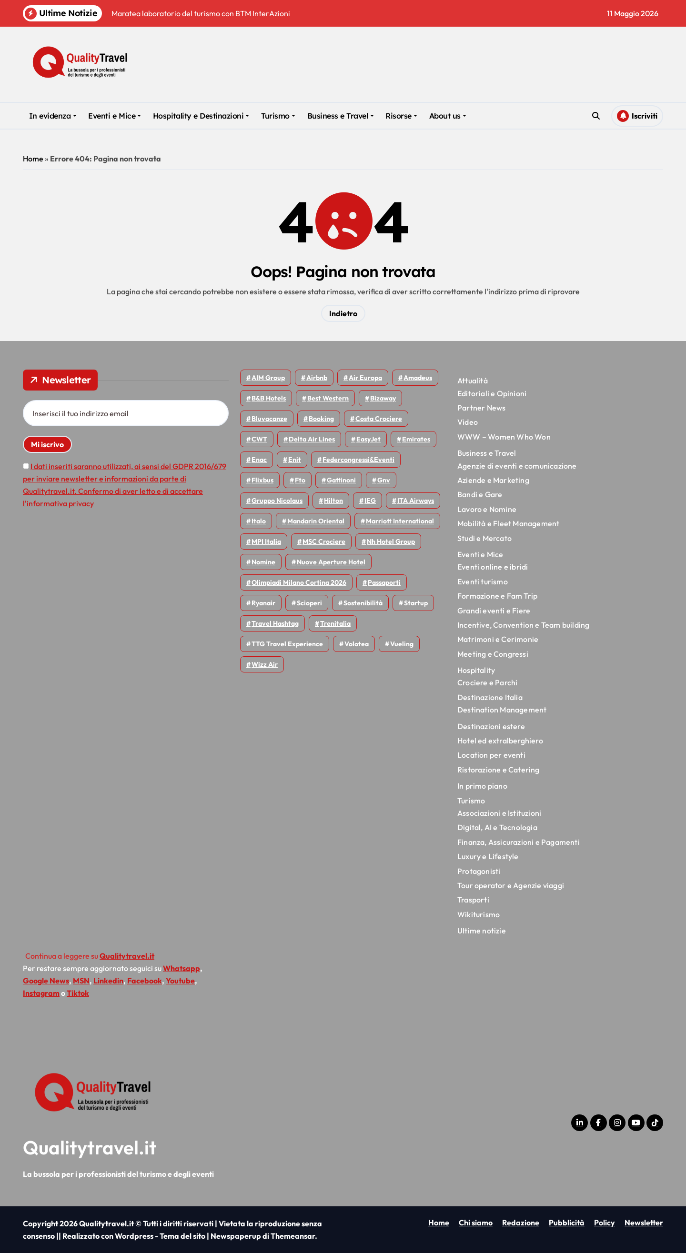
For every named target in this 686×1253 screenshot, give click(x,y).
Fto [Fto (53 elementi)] (300, 480)
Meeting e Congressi (492, 654)
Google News (46, 980)
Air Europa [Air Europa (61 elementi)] (365, 377)
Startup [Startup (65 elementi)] (416, 603)
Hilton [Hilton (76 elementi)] (333, 500)
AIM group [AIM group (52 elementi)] (268, 377)
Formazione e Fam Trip (497, 596)
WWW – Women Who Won (504, 436)
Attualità (472, 380)
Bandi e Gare (479, 494)
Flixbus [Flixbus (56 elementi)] (262, 480)
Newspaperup (236, 1236)
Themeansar (293, 1236)
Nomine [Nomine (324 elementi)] (263, 562)
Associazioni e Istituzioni (499, 813)
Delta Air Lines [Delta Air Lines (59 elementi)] (312, 439)
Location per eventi (491, 755)
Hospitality (476, 670)
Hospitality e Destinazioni (201, 115)
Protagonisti (478, 871)
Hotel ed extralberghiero (500, 740)
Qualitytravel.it (90, 1147)
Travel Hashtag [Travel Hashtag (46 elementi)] (275, 623)
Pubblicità (567, 1222)
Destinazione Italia (490, 697)
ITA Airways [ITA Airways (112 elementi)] (415, 500)
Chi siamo (476, 1222)
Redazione (520, 1222)
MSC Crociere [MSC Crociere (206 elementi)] (324, 541)
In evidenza (53, 115)
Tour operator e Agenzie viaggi (510, 885)
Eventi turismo (482, 581)
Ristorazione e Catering (498, 769)
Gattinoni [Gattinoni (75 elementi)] (341, 480)
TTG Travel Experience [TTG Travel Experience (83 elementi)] (287, 644)
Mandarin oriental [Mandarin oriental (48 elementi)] (315, 521)
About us (447, 115)
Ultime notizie (481, 930)
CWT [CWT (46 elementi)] (259, 439)
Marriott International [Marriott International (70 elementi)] (400, 521)
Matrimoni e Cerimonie (497, 639)
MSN (81, 980)
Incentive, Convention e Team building (523, 625)
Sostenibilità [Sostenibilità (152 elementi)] (363, 603)
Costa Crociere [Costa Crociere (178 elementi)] (378, 418)
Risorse (401, 115)
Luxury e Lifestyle (488, 856)
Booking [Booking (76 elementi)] (321, 418)
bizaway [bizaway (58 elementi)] (383, 398)
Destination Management (501, 709)
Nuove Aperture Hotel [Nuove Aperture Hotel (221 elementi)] (331, 562)
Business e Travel (340, 115)
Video (467, 422)
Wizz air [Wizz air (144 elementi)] (265, 664)
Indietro (343, 313)
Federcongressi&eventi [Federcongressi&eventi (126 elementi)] (358, 459)
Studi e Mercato (484, 538)
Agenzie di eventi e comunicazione (517, 466)
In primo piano (482, 786)
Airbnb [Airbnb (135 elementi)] (316, 377)
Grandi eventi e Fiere (493, 610)
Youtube (180, 980)
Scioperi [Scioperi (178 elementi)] (309, 603)
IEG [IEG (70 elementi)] (370, 500)
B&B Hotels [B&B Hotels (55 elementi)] (269, 398)
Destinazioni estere (491, 726)
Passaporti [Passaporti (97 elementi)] (384, 582)
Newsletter (644, 1222)
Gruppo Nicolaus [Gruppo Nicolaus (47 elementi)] (277, 500)
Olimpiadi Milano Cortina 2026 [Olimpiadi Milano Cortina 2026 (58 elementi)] (299, 582)
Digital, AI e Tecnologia (497, 827)
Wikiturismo (478, 914)
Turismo (278, 115)
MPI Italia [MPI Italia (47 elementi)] (266, 541)
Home (33, 158)
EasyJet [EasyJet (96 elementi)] (368, 439)
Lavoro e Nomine (486, 509)
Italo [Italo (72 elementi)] (259, 521)
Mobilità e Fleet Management (508, 523)
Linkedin (108, 980)
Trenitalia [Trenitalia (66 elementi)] (335, 623)
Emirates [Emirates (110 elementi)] (416, 439)
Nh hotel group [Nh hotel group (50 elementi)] (391, 541)
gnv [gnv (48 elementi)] (383, 480)
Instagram (41, 993)
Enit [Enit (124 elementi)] (294, 459)
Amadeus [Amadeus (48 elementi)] (418, 377)
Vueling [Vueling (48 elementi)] (402, 644)
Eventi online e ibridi (492, 566)
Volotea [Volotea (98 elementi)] (356, 644)
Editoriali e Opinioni (491, 393)
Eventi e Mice (114, 115)
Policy (604, 1222)
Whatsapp (181, 968)
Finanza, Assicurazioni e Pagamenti (518, 842)
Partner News (481, 407)
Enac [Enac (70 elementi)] (259, 459)
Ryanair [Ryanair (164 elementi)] (263, 603)
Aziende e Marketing (493, 480)
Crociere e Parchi (487, 682)
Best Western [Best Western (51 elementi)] (328, 398)
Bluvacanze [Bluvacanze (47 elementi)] (269, 418)
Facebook (144, 980)
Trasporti (473, 899)
